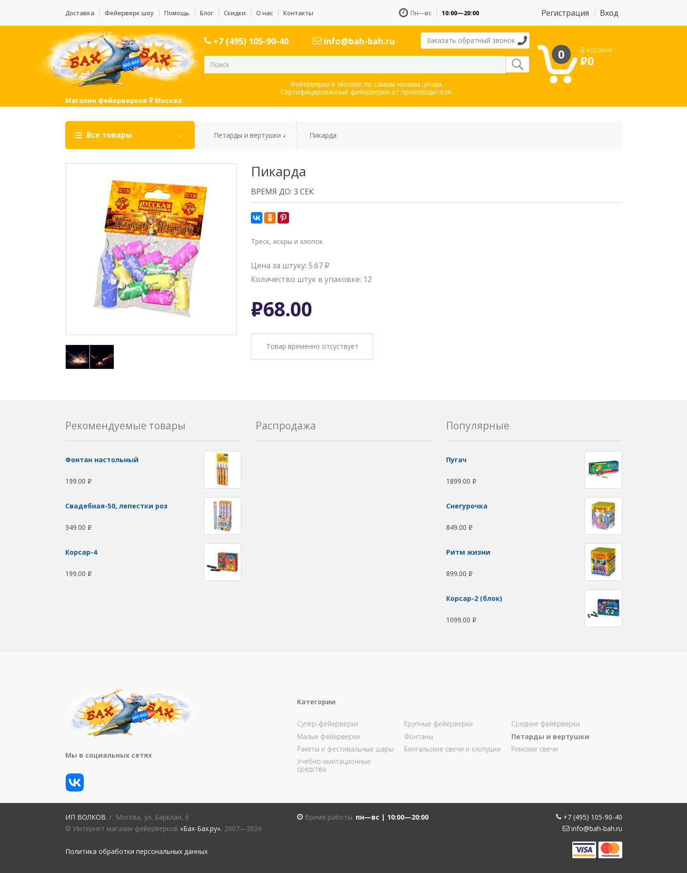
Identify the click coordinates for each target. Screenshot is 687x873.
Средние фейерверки (545, 723)
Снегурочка (467, 505)
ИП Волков (85, 817)
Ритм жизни (468, 552)
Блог (206, 13)
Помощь (176, 13)
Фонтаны (418, 736)
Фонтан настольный (102, 459)
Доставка (79, 13)
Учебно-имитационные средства (334, 765)
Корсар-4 (81, 552)
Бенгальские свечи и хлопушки (452, 748)
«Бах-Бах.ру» (200, 828)
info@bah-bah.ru (354, 41)
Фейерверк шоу (129, 13)
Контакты (298, 13)
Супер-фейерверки (327, 723)
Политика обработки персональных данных (136, 851)
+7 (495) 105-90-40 (246, 41)
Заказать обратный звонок (471, 40)
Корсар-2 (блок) (474, 598)
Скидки (235, 13)
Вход (609, 13)
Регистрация (565, 13)
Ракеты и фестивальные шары (345, 748)
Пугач (456, 459)
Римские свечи (534, 748)
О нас (264, 13)
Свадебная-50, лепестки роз (116, 505)
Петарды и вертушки (247, 135)
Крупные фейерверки (438, 723)
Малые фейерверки (328, 736)
